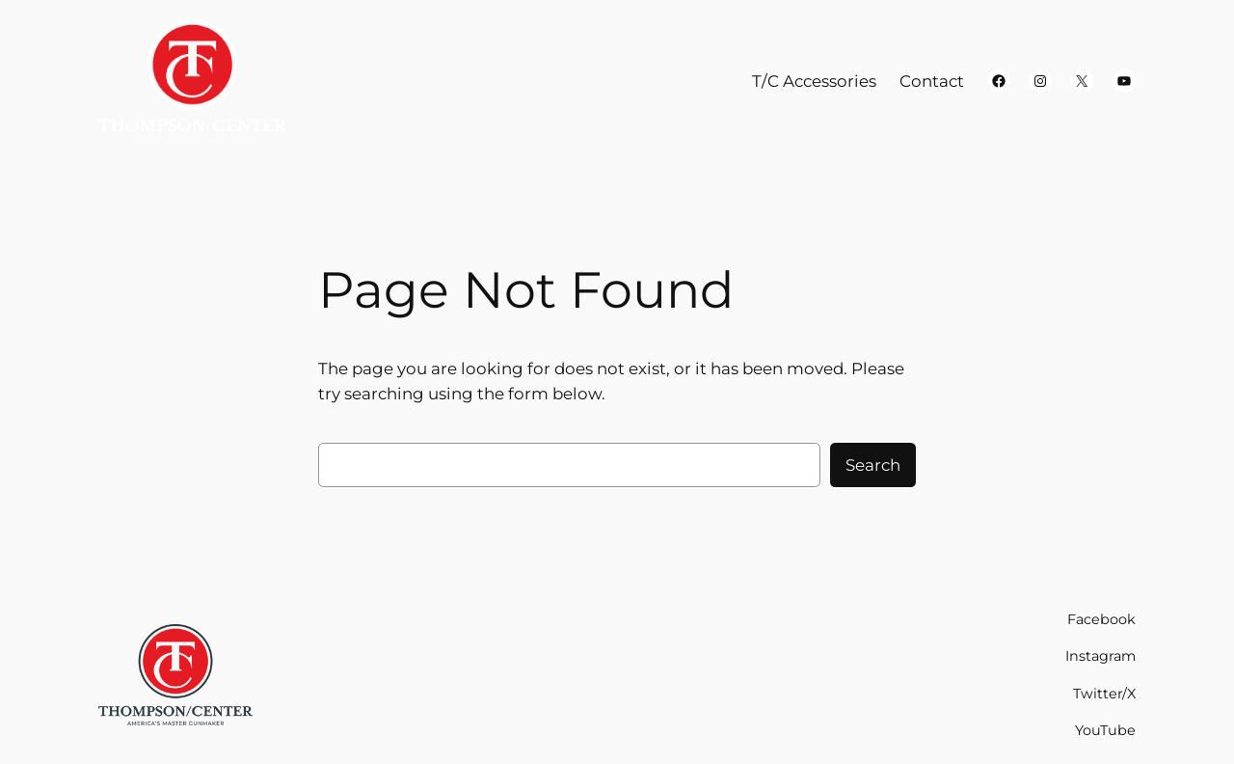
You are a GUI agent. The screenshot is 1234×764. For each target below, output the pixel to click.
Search (872, 465)
